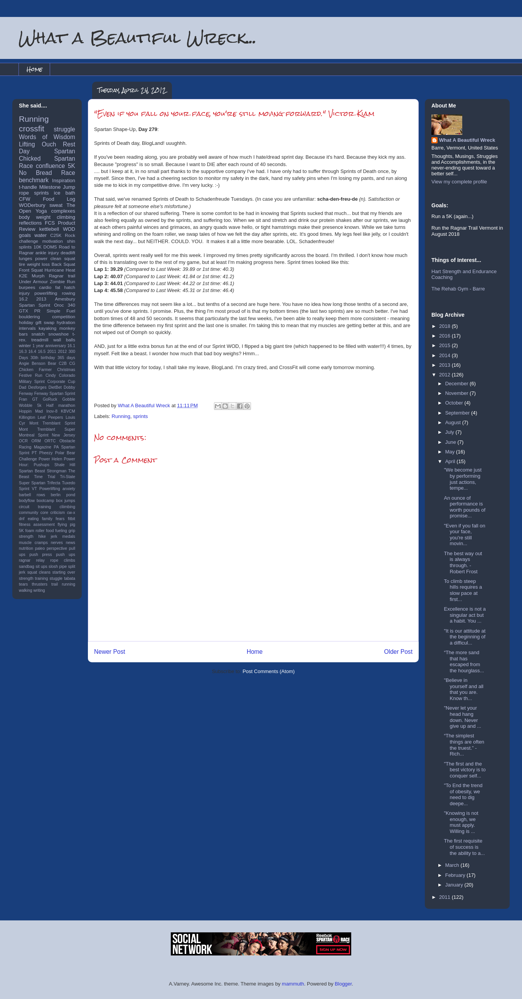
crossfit (31, 128)
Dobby (69, 387)
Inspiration (63, 180)
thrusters (39, 584)
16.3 (23, 351)
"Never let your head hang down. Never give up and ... (462, 717)
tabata (69, 578)
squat (69, 258)
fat (57, 287)
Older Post (398, 651)
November (457, 393)
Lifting (27, 144)
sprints (140, 416)
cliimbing (67, 507)
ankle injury (47, 252)
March (453, 865)
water (40, 235)
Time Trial (44, 477)
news (70, 543)
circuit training (35, 507)
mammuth (293, 984)
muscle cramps (33, 543)
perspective (57, 548)
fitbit (71, 519)
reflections (30, 223)
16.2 (23, 298)
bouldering (29, 316)
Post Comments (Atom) (268, 671)
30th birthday (42, 358)
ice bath (64, 193)
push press (40, 554)
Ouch (49, 144)
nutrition (26, 548)
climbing (66, 217)
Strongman (57, 471)
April (451, 461)
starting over (63, 572)
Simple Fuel (61, 310)
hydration (66, 322)
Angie (24, 363)
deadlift (68, 252)
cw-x (71, 512)
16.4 (32, 351)
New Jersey (63, 435)
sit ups (41, 566)
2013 (41, 298)
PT (34, 453)
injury (24, 293)
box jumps (65, 501)
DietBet (55, 387)
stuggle (56, 578)
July (450, 432)
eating (33, 519)
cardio (45, 287)
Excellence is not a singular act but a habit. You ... (464, 615)
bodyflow (27, 501)
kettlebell (49, 229)
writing (39, 590)
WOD (69, 229)
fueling (61, 531)
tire (22, 264)
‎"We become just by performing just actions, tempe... (463, 479)
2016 (445, 336)
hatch (69, 287)
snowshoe (59, 333)
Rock (70, 235)
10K (38, 246)
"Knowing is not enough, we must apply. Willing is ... (461, 822)
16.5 (41, 351)
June (451, 442)
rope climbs (62, 560)
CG (72, 363)
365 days (66, 358)
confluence (50, 166)
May (450, 452)
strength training (33, 578)
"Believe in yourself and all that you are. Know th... (463, 689)
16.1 (71, 346)
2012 (62, 351)
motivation (52, 240)
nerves (57, 543)
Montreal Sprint (34, 435)
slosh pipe (58, 566)
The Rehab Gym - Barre (458, 289)
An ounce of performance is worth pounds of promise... (464, 507)
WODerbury (32, 205)
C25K (55, 235)
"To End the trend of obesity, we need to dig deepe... (463, 794)
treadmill (39, 339)
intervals (27, 328)
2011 (51, 351)
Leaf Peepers (50, 417)
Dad (22, 387)
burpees (27, 287)
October (455, 403)
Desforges (37, 387)
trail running (63, 584)
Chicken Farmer (35, 370)
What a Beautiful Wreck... (138, 37)
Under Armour (33, 281)
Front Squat (31, 269)
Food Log (59, 199)
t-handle (28, 187)
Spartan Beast (32, 471)
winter (25, 345)
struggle (64, 129)
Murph (38, 275)
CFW (24, 199)
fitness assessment (37, 524)
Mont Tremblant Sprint (52, 423)
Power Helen (50, 459)
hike (42, 536)
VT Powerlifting (46, 489)
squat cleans (39, 572)
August (453, 422)
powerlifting (45, 293)
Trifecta (53, 483)
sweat (55, 205)
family (47, 519)
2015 (445, 345)
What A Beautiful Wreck (467, 140)
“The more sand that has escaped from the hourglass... (464, 661)
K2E (23, 275)
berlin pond (63, 495)
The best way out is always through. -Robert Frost (463, 562)
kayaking (47, 328)
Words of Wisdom (47, 137)
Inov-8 (51, 411)
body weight (35, 217)
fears (60, 519)
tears (23, 584)
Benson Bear (44, 363)
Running (121, 416)
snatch (37, 333)
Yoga (41, 211)
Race (68, 173)
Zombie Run (62, 281)
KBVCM (68, 411)
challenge (28, 240)
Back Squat (63, 264)
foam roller (35, 531)
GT (34, 399)
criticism (58, 512)
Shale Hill (64, 465)
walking (25, 590)
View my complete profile (459, 182)
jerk (54, 536)
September (458, 413)
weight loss (38, 264)
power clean (48, 258)
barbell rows (32, 495)
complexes (63, 211)
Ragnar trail (62, 275)
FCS (50, 223)
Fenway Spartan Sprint (54, 393)
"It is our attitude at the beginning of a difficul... (464, 637)
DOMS (50, 246)
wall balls (64, 339)
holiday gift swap (36, 322)
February (456, 875)
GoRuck (50, 399)
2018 (445, 326)
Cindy (50, 375)
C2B (63, 363)
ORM (36, 441)
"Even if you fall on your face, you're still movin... (464, 535)
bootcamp (45, 501)
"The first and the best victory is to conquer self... (464, 770)
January (455, 885)
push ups (65, 554)
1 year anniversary (49, 346)
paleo (40, 548)
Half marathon (60, 405)
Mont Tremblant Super (47, 429)
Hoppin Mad (31, 411)
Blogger (343, 984)
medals (69, 536)
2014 (445, 355)
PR (37, 310)
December (457, 383)
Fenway (26, 393)
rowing (68, 293)
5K (71, 166)
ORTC (50, 441)
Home (34, 69)
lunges (25, 258)
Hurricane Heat (59, 269)
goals (25, 235)
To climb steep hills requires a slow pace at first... (463, 590)
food (50, 531)
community (28, 512)
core (44, 512)
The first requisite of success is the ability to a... (464, 847)
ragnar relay (32, 560)
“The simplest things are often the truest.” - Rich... (464, 745)
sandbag (26, 566)
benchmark (34, 180)
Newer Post (109, 651)
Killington (27, 417)
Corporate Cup (61, 381)
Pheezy (46, 453)
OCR (23, 441)
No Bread (35, 173)
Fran (23, 399)
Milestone (50, 187)
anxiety (68, 489)
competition (63, 316)
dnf (21, 519)
